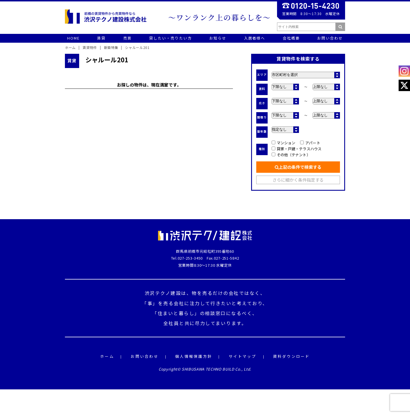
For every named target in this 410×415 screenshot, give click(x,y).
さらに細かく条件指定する (298, 180)
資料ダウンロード (291, 356)
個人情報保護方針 (193, 356)
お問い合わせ (145, 356)
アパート (310, 142)
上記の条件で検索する (298, 167)
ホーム (107, 356)
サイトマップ (243, 356)
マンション (283, 142)
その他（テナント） (291, 154)
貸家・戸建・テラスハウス (296, 148)
